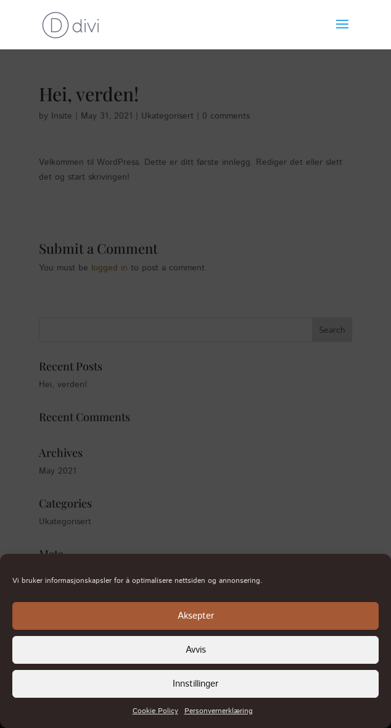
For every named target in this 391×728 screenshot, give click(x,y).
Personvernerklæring (218, 711)
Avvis (196, 649)
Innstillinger (195, 683)
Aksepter (196, 615)
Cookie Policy (155, 711)
